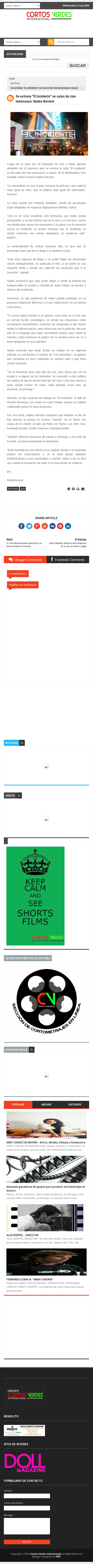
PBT (58, 1556)
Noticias (15, 83)
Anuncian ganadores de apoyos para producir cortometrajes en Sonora (45, 1189)
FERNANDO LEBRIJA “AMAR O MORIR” (29, 1279)
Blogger (56, 59)
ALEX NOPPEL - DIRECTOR (22, 1235)
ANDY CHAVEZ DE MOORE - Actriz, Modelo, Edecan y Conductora (45, 1142)
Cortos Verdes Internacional (45, 1554)
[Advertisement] (46, 707)
